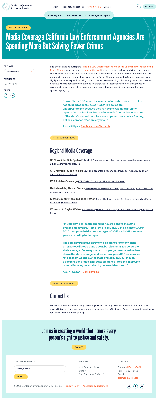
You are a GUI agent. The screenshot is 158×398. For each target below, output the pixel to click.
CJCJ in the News (18, 28)
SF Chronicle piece (64, 138)
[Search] (138, 6)
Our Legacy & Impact (99, 15)
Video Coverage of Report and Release (101, 181)
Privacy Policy (72, 385)
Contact (107, 6)
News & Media (94, 6)
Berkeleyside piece (64, 283)
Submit (21, 376)
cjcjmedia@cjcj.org (128, 377)
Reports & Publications (73, 6)
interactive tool (93, 70)
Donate (149, 6)
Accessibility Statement (95, 385)
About (56, 6)
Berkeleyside (91, 271)
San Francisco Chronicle (95, 126)
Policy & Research (76, 15)
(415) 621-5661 (133, 367)
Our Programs (56, 15)
